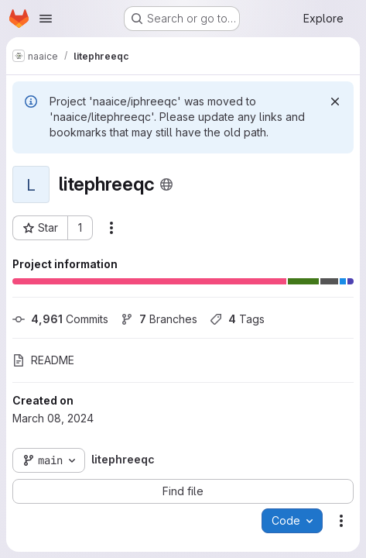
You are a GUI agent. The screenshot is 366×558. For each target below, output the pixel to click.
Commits (60, 319)
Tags (237, 319)
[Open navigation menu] (45, 18)
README (43, 360)
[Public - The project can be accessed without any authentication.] (166, 184)
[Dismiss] (335, 101)
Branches (159, 319)
